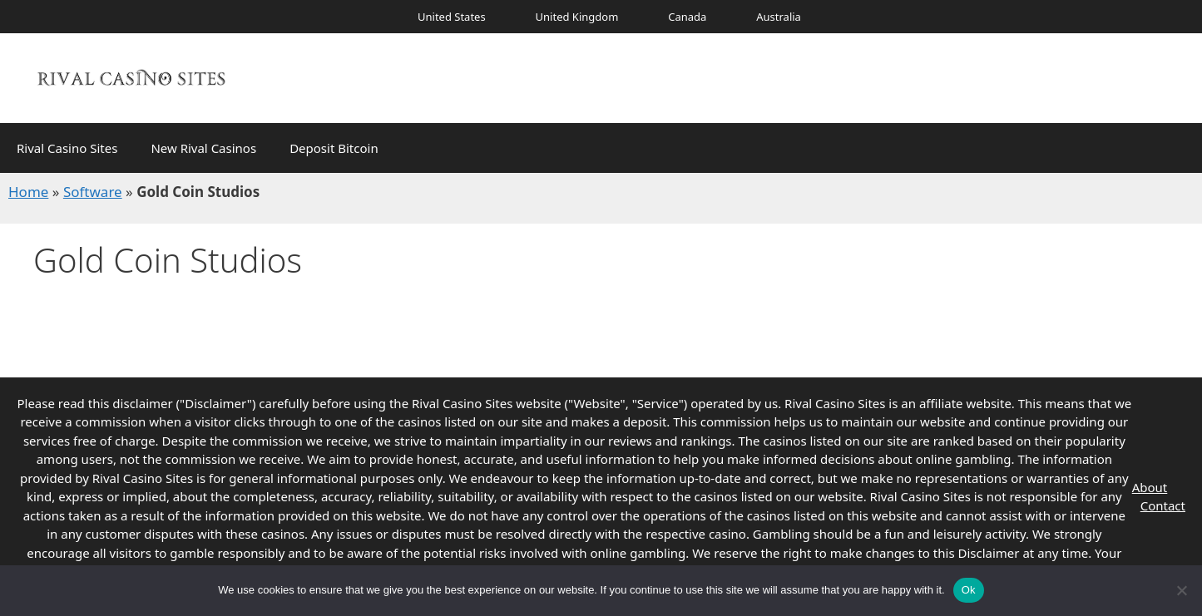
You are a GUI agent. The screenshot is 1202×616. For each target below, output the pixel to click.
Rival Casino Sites (67, 148)
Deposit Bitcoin (333, 148)
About (1150, 487)
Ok (969, 590)
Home (28, 191)
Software (92, 191)
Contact (1162, 505)
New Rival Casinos (203, 148)
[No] (1181, 590)
